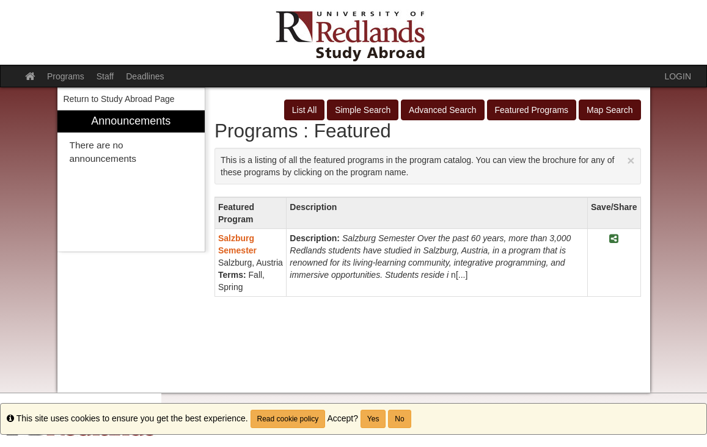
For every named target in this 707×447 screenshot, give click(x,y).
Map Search (609, 110)
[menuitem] (131, 181)
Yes (373, 419)
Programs (65, 76)
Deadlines (145, 76)
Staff (105, 76)
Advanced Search (443, 110)
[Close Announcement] (630, 160)
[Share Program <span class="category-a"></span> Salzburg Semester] (613, 239)
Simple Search (362, 110)
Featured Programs (532, 110)
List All (304, 110)
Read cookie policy (288, 419)
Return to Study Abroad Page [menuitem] (119, 99)
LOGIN (677, 76)
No (399, 419)
